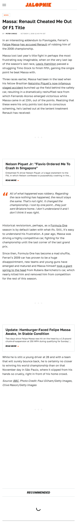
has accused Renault (33, 44)
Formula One (59, 225)
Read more (11, 180)
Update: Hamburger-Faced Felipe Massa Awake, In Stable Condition (38, 332)
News (6, 15)
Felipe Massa (10, 44)
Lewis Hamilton (46, 63)
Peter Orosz (11, 33)
